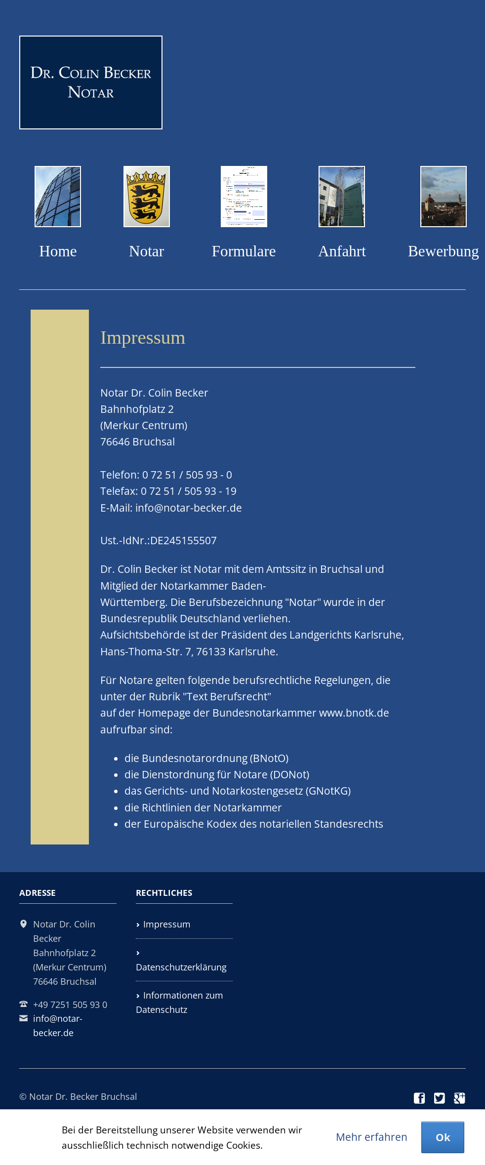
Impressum (167, 924)
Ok (443, 1137)
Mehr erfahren (371, 1137)
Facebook (420, 1098)
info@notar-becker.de (188, 508)
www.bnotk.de (354, 713)
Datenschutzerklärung (181, 967)
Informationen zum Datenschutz (179, 1002)
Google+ (460, 1098)
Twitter (440, 1098)
